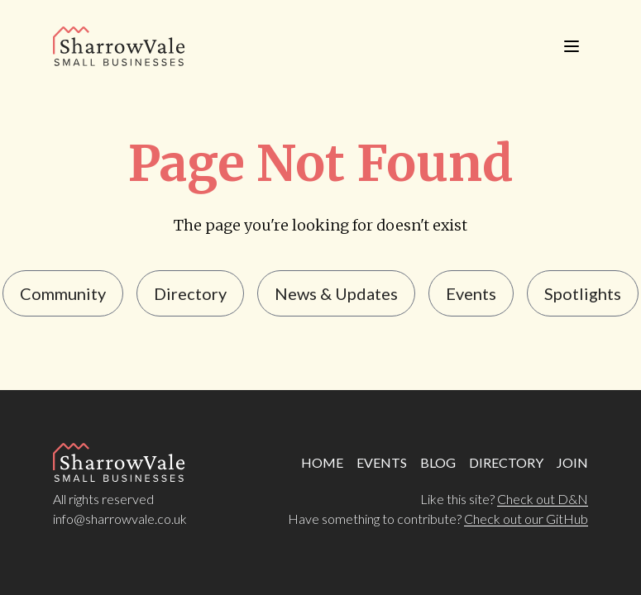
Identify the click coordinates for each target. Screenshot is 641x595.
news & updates (336, 293)
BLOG (438, 462)
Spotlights (582, 293)
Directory (190, 293)
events (471, 293)
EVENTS (381, 462)
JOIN (572, 462)
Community (63, 293)
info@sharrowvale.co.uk (120, 518)
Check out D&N (542, 499)
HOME (322, 462)
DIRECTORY (506, 462)
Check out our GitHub (526, 518)
